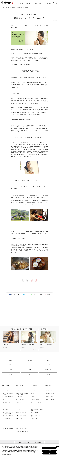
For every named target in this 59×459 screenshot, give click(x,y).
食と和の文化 (48, 3)
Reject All (49, 450)
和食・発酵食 (20, 3)
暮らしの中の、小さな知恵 (8, 428)
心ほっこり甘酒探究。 (7, 418)
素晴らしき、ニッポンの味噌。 (8, 415)
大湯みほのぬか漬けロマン (8, 396)
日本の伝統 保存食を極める (22, 431)
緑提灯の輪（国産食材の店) (22, 428)
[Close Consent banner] (57, 445)
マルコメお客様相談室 (36, 442)
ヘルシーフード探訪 (20, 399)
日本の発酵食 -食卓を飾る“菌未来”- (8, 422)
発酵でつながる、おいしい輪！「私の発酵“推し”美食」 (8, 413)
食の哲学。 (33, 393)
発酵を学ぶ (33, 396)
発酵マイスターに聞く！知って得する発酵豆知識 (37, 403)
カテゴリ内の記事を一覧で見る (29, 350)
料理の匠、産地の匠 (20, 425)
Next (55, 320)
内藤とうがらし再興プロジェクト (23, 419)
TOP (3, 7)
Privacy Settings (49, 447)
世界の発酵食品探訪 (6, 402)
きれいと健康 (38, 3)
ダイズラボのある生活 (7, 425)
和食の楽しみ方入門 (49, 396)
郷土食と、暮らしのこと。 (22, 421)
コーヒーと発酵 (6, 390)
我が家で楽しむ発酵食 (7, 406)
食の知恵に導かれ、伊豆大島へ (23, 406)
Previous (5, 320)
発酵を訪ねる (19, 396)
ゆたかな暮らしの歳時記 (49, 393)
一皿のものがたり (48, 390)
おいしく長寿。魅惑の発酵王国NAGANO (8, 394)
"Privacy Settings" (17, 453)
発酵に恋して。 (20, 402)
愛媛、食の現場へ (20, 390)
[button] (2, 337)
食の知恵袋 (33, 406)
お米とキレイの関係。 (35, 418)
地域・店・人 (29, 3)
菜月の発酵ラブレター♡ (35, 390)
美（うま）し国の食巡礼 (21, 412)
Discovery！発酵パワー (35, 399)
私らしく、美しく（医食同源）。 (11, 7)
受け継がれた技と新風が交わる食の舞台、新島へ (23, 394)
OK (49, 453)
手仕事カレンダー (6, 399)
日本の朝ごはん (6, 409)
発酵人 (18, 409)
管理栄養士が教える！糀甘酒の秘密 (37, 410)
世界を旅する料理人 (35, 412)
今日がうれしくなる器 (49, 399)
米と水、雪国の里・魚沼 (21, 415)
